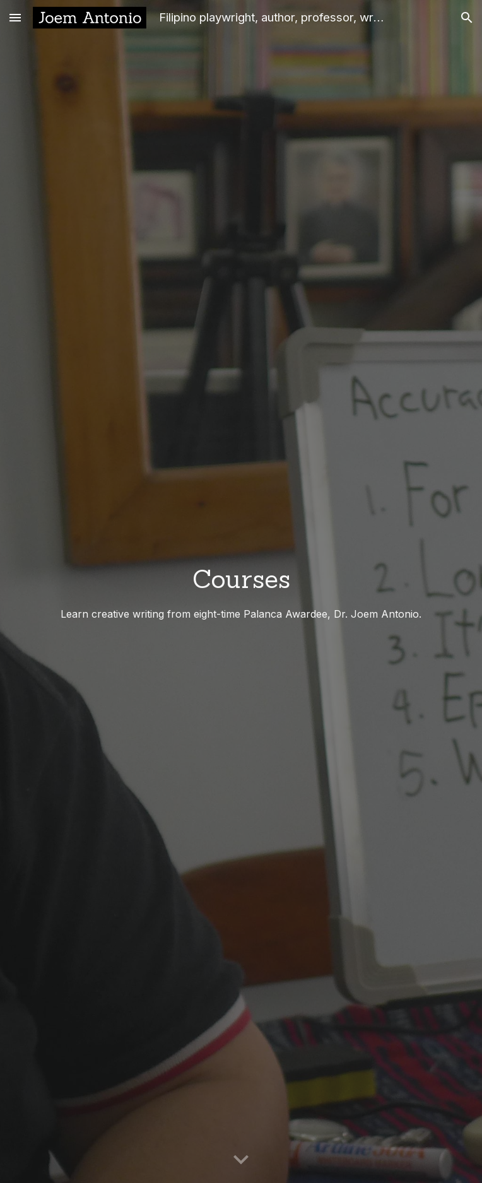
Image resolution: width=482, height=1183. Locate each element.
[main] (241, 591)
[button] (15, 17)
